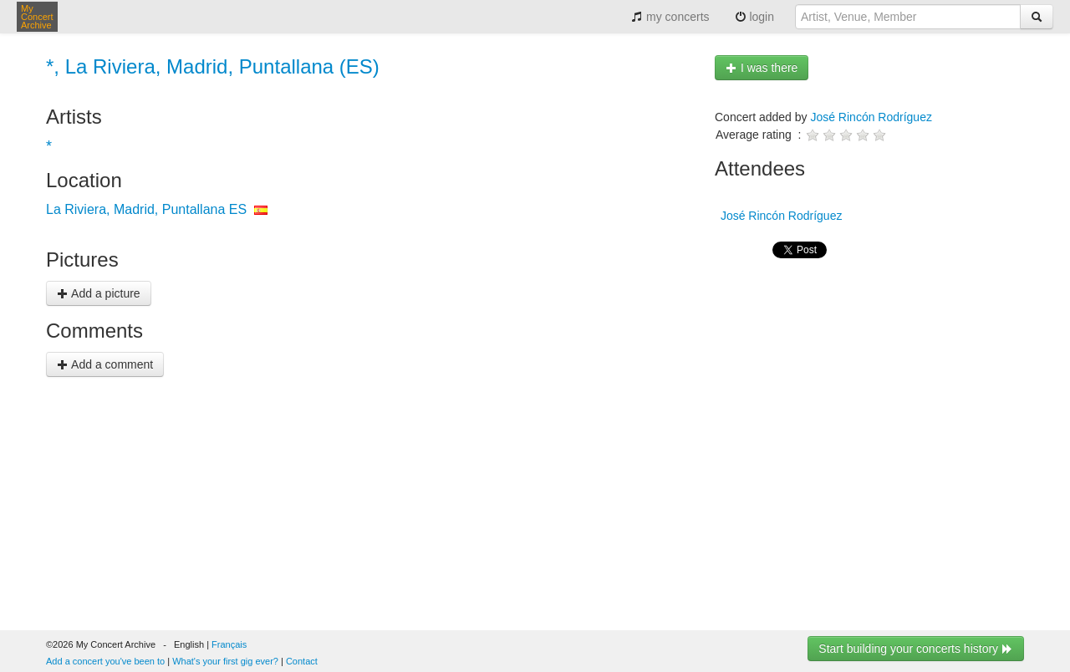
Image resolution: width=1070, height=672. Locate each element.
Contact (302, 661)
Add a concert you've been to (105, 661)
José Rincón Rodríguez (871, 117)
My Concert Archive (37, 16)
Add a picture (98, 293)
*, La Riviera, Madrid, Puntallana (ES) (213, 66)
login (754, 16)
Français (229, 644)
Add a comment (105, 364)
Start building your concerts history (915, 648)
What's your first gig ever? (225, 661)
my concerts (670, 16)
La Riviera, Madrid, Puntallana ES (146, 209)
